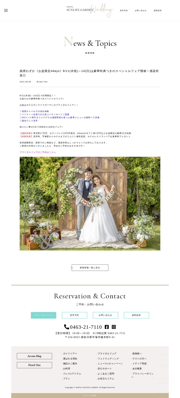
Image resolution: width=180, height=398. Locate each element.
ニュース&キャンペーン (110, 363)
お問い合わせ (141, 10)
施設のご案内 (70, 363)
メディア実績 (139, 363)
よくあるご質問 (106, 373)
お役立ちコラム (106, 378)
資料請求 (158, 10)
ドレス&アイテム (72, 373)
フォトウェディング (108, 358)
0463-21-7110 (86, 327)
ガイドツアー (70, 353)
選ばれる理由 (70, 358)
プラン (66, 378)
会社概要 (137, 368)
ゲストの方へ (139, 358)
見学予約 (124, 10)
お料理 (66, 368)
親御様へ (137, 353)
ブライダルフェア (107, 353)
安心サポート (105, 368)
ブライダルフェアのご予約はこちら (38, 152)
